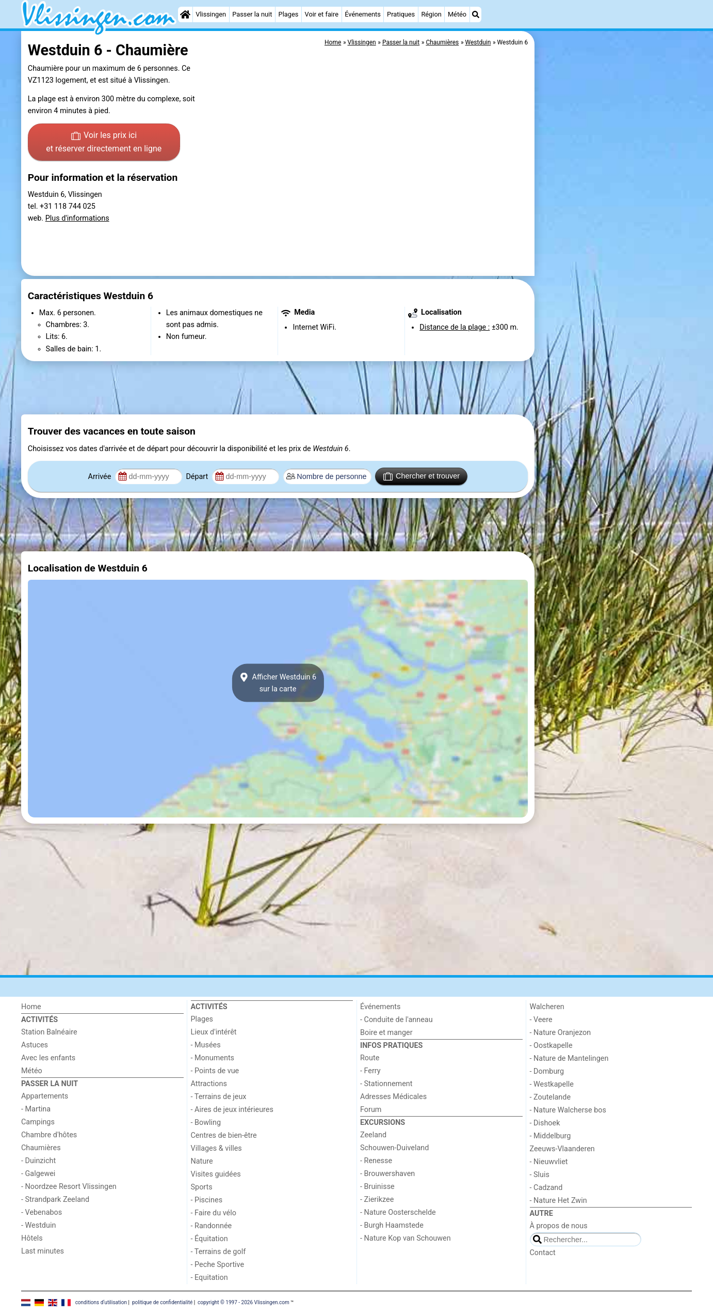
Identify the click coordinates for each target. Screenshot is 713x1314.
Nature (202, 1161)
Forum (370, 1109)
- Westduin (38, 1225)
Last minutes (42, 1251)
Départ (198, 476)
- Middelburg (550, 1136)
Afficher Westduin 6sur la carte (277, 683)
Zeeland (373, 1135)
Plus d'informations (77, 218)
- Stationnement (386, 1083)
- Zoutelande (550, 1097)
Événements (363, 14)
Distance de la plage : (454, 327)
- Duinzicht (38, 1160)
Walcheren (547, 1006)
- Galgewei (38, 1173)
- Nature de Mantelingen (569, 1058)
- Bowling (206, 1122)
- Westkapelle (552, 1084)
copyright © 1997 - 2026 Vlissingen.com (243, 1302)
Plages (289, 14)
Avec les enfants (48, 1058)
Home (31, 1006)
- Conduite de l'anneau (396, 1019)
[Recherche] (475, 14)
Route (369, 1058)
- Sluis (539, 1174)
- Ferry (370, 1070)
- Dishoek (545, 1123)
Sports (202, 1187)
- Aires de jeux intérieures (232, 1109)
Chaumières (41, 1147)
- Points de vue (215, 1070)
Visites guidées (216, 1174)
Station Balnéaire (49, 1032)
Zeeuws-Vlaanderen (562, 1149)
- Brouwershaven (387, 1173)
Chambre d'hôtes (49, 1135)
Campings (38, 1122)
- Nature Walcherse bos (568, 1110)
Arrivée (100, 476)
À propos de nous (559, 1226)
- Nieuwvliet (549, 1161)
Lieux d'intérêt (214, 1032)
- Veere (541, 1019)
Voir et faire (321, 14)
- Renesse (376, 1160)
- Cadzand (546, 1187)
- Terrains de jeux (219, 1096)
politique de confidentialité (162, 1302)
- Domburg (547, 1071)
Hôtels (32, 1238)
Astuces (34, 1045)
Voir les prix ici (103, 142)
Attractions (209, 1083)
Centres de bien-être (224, 1135)
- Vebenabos (41, 1212)
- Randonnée (211, 1226)
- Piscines (207, 1200)
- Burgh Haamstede (392, 1225)
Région (431, 14)
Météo (457, 14)
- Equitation (209, 1277)
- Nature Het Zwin (558, 1200)
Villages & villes (216, 1148)
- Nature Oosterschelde (398, 1212)
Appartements (44, 1096)
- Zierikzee (377, 1199)
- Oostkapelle (551, 1045)
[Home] (185, 14)
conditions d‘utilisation (101, 1302)
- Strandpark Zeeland (55, 1199)
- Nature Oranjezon (560, 1032)
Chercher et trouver (421, 476)
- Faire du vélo (213, 1213)
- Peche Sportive (218, 1264)
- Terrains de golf (218, 1251)
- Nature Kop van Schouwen (405, 1238)
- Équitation (209, 1238)
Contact (543, 1252)
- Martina (36, 1109)
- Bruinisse (377, 1186)
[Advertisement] (614, 269)
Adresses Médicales (393, 1096)
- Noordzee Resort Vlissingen (69, 1186)
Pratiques (401, 14)
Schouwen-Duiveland (394, 1147)
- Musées (206, 1045)
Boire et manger (386, 1032)
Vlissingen (211, 14)
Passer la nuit (252, 14)
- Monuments (213, 1058)
